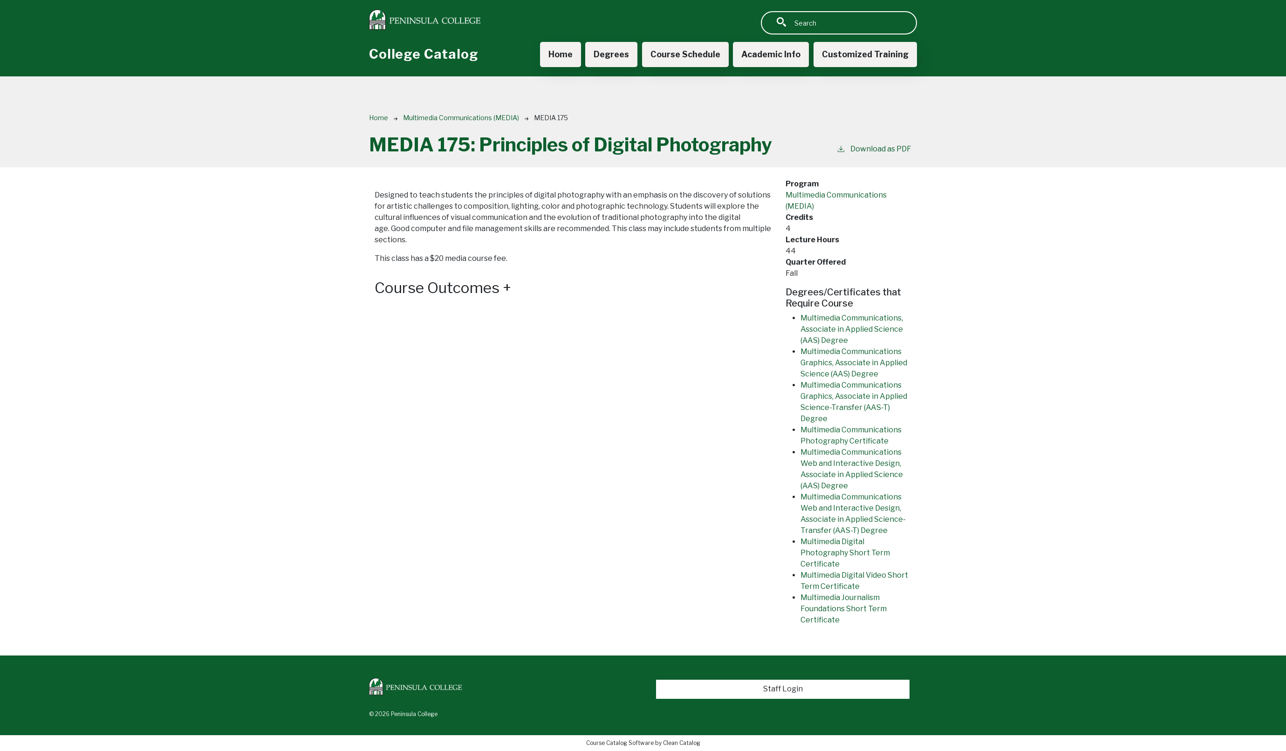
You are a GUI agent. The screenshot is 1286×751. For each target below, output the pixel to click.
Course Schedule (685, 54)
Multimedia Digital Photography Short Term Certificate (845, 552)
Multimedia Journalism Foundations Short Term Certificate (843, 608)
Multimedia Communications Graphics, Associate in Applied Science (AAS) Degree (853, 362)
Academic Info (770, 54)
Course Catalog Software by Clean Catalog (643, 742)
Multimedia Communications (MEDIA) (461, 118)
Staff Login (783, 688)
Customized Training (865, 54)
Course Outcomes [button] (443, 288)
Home (560, 54)
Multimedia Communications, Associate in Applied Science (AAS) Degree (851, 329)
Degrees (611, 54)
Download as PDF (873, 148)
